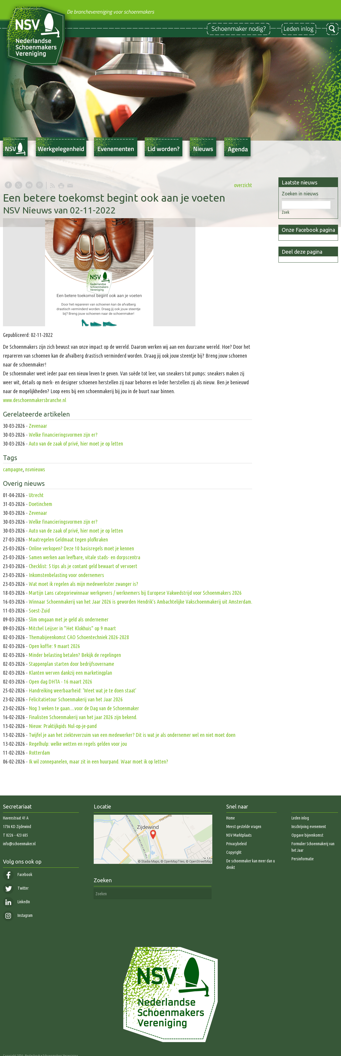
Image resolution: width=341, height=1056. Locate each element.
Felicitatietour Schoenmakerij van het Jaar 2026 (76, 699)
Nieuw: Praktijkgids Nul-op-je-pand (63, 726)
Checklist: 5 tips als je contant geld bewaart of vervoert (83, 566)
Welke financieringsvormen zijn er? (63, 435)
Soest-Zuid (39, 610)
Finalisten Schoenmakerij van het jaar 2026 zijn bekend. (83, 717)
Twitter (15, 888)
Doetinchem (40, 504)
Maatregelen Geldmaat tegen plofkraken (68, 539)
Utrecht (36, 495)
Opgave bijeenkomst (307, 835)
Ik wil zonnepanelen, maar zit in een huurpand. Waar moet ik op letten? (98, 761)
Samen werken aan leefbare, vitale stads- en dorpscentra (84, 557)
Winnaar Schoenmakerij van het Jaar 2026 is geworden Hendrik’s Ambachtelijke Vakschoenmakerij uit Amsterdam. (140, 602)
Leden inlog (300, 818)
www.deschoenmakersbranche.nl (34, 400)
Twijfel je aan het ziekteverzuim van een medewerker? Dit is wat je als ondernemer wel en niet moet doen (132, 735)
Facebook (17, 874)
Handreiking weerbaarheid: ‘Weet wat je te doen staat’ (82, 690)
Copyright (233, 852)
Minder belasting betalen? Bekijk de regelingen (75, 655)
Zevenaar (38, 426)
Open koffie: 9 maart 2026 (54, 646)
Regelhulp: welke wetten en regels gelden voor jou (78, 744)
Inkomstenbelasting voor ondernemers (66, 575)
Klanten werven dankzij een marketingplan (70, 673)
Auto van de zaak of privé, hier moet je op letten (76, 443)
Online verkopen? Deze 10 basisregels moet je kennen (81, 548)
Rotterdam (39, 753)
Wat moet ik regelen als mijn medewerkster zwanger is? (83, 584)
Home (230, 818)
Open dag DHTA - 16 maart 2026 (60, 681)
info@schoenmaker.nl (19, 843)
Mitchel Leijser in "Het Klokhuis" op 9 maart (72, 628)
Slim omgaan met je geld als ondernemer (69, 619)
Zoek (285, 212)
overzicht (243, 185)
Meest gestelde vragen (243, 826)
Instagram (18, 915)
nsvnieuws (35, 469)
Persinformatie (302, 858)
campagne (13, 469)
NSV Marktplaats (239, 835)
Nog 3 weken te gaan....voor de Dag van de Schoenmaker (84, 708)
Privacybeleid (236, 843)
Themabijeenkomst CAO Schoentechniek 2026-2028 (79, 637)
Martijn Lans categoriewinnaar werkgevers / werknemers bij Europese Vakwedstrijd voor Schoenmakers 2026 (135, 593)
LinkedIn (16, 901)
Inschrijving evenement (308, 826)
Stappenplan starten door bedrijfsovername (71, 664)
